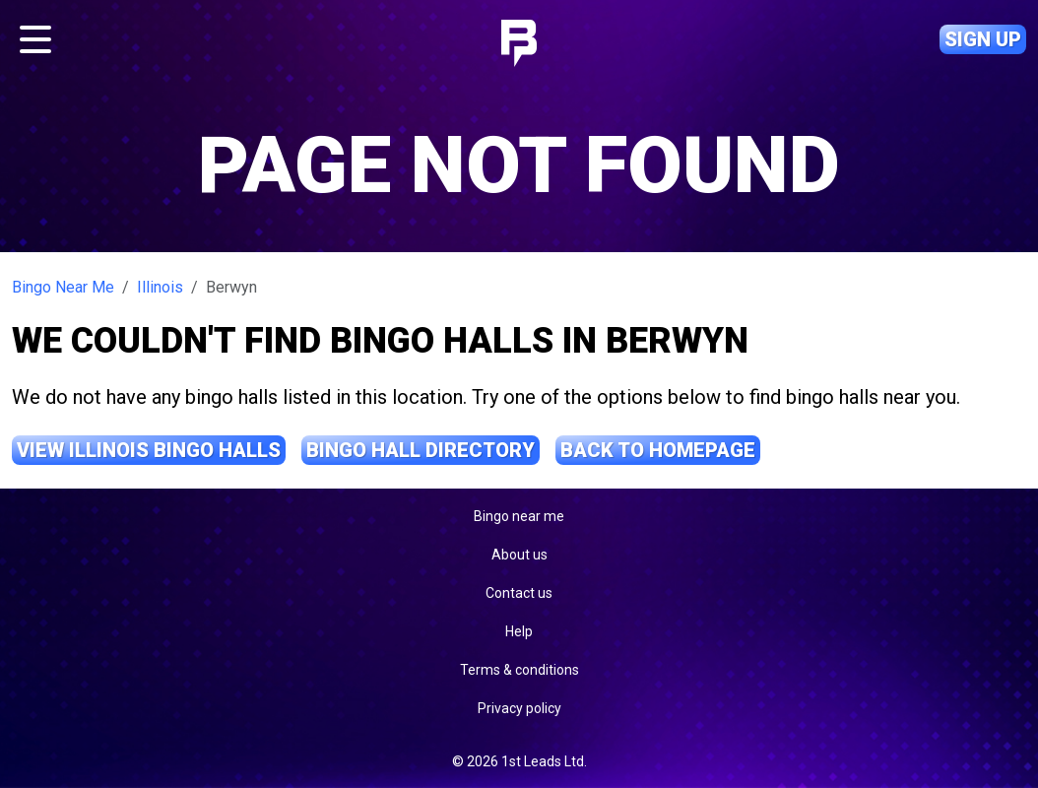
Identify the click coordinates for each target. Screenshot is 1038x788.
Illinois (160, 287)
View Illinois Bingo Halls (149, 450)
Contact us (519, 593)
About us (519, 554)
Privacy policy (519, 708)
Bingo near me (519, 516)
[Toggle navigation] (35, 39)
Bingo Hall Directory (420, 450)
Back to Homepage (657, 450)
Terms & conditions (519, 670)
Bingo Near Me (63, 287)
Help (519, 631)
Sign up (982, 39)
